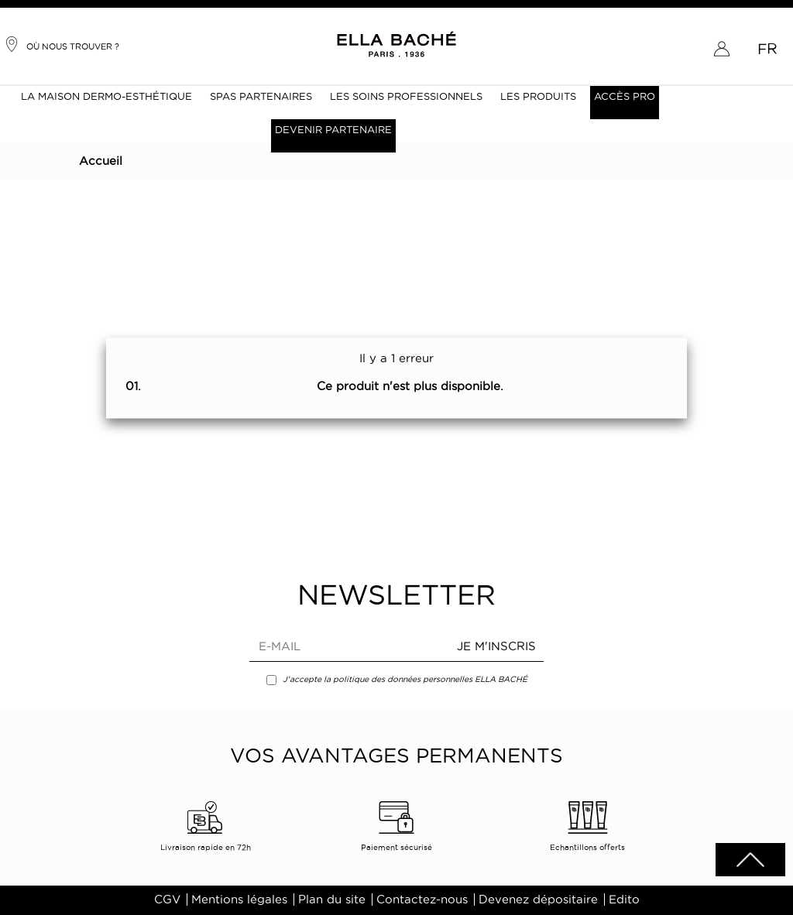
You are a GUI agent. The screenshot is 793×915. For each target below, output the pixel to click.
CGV (167, 899)
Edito (624, 899)
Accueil (100, 161)
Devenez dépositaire (538, 899)
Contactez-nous (422, 899)
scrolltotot (750, 859)
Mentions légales (239, 899)
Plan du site (332, 899)
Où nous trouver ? (61, 44)
